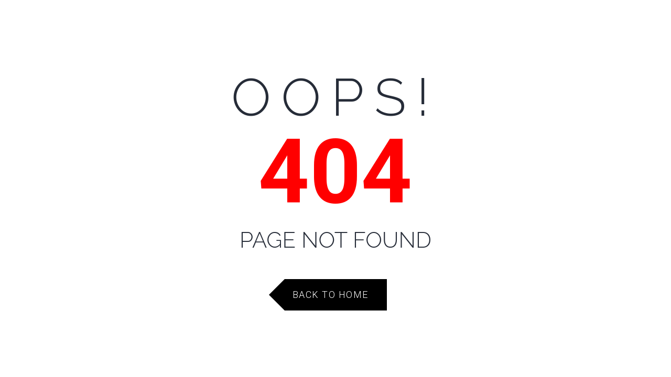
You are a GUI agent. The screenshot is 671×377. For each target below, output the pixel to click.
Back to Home (331, 294)
